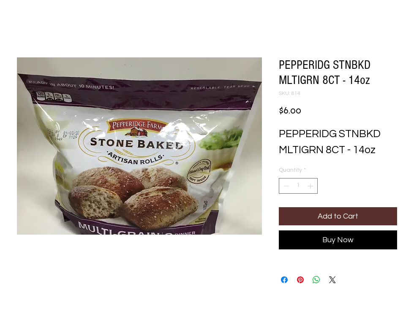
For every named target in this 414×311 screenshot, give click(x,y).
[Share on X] (332, 280)
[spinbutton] (298, 185)
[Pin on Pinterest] (300, 280)
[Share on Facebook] (284, 280)
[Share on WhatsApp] (316, 280)
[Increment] (311, 185)
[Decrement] (285, 185)
